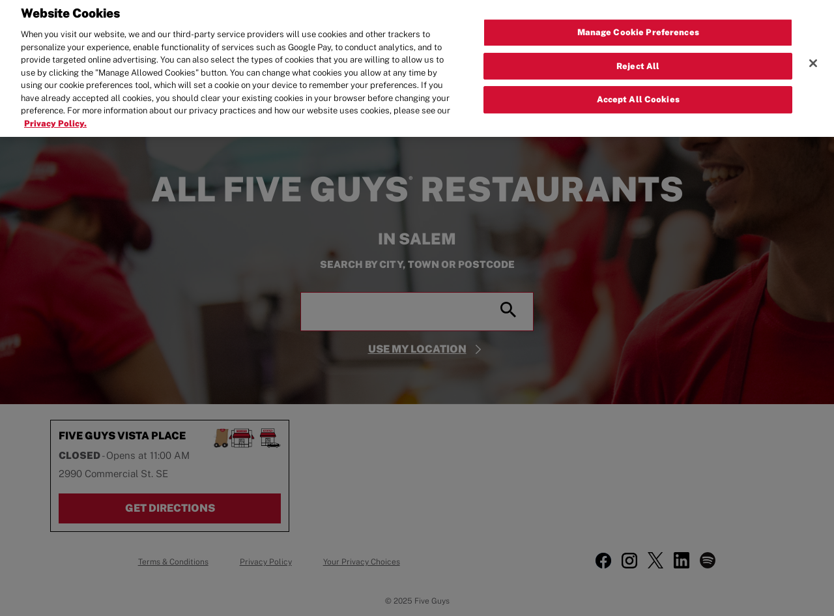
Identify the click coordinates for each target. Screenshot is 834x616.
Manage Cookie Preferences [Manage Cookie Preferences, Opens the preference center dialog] (638, 28)
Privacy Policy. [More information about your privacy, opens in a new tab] (55, 119)
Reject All (637, 61)
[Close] (813, 58)
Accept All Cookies (638, 95)
